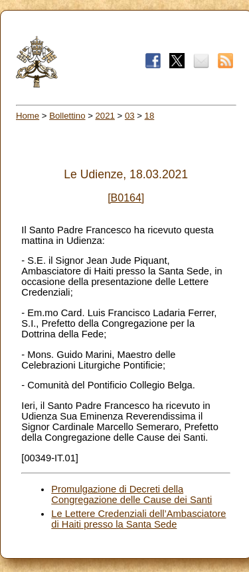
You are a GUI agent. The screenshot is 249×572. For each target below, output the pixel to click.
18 (150, 116)
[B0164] (126, 197)
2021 (105, 116)
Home (27, 116)
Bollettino (67, 116)
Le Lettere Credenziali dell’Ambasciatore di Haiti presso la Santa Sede (138, 519)
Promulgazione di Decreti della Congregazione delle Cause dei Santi (131, 494)
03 (130, 116)
